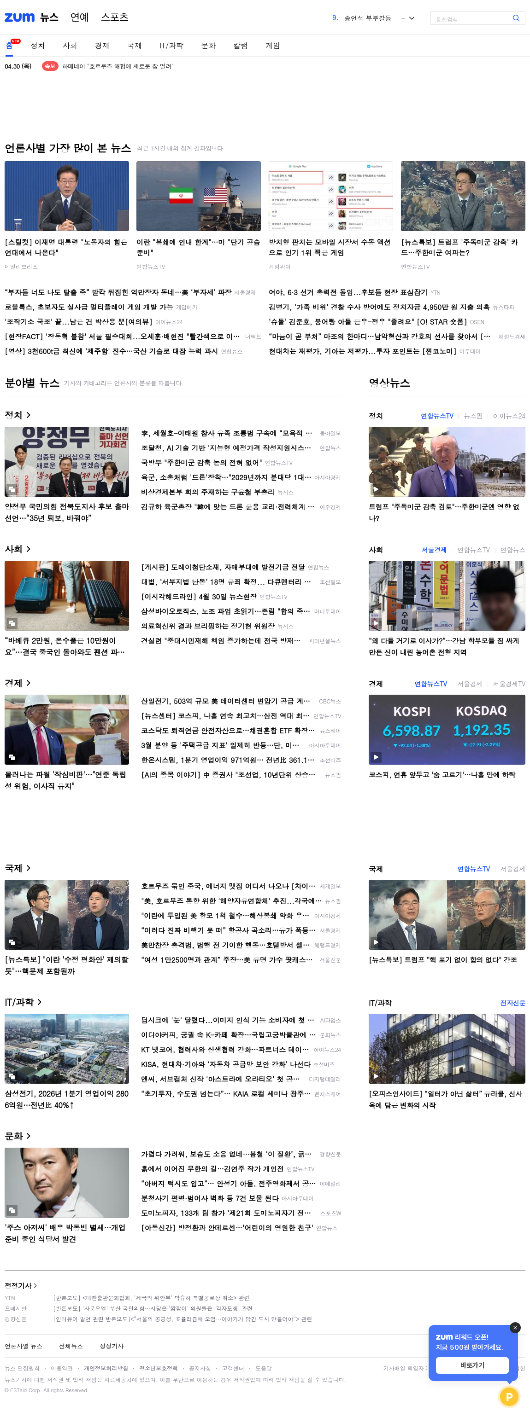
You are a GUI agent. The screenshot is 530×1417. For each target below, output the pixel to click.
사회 (70, 45)
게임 (272, 45)
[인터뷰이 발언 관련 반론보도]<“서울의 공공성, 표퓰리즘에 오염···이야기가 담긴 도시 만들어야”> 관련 (182, 1319)
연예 (80, 17)
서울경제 (434, 549)
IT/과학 (171, 45)
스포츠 (115, 17)
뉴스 (49, 17)
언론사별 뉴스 (23, 1346)
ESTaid (18, 1390)
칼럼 (240, 45)
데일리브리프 (21, 266)
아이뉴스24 (509, 415)
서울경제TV (509, 683)
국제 (134, 45)
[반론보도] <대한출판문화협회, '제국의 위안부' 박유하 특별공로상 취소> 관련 (151, 1297)
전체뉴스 (71, 1346)
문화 (208, 45)
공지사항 (200, 1368)
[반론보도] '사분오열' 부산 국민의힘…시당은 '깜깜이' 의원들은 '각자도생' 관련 (153, 1308)
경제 (102, 45)
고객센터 (233, 1368)
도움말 (263, 1368)
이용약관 (62, 1368)
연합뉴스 (513, 549)
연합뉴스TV (150, 266)
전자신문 (513, 1002)
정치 (37, 45)
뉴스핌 (473, 415)
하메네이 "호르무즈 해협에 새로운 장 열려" (118, 66)
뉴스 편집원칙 (22, 1368)
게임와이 (280, 266)
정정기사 (18, 1285)
